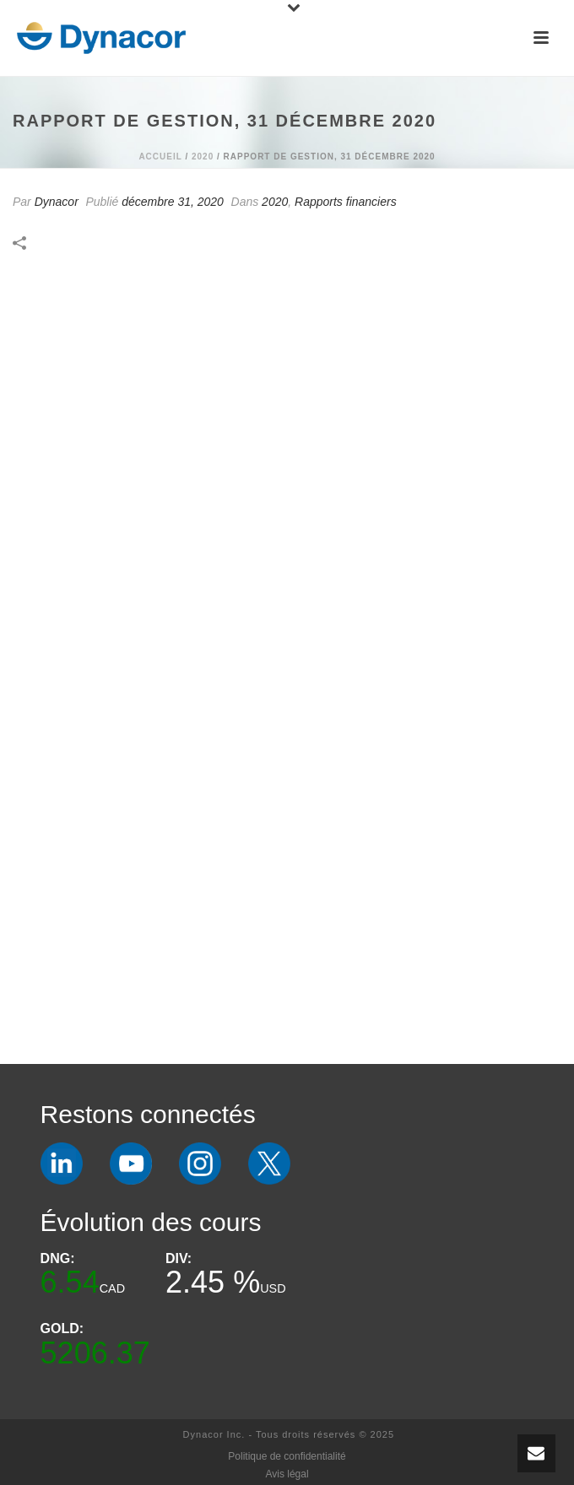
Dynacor (57, 201)
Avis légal (286, 1474)
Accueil (159, 156)
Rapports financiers (346, 201)
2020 (203, 156)
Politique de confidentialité (286, 1456)
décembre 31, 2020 (173, 201)
